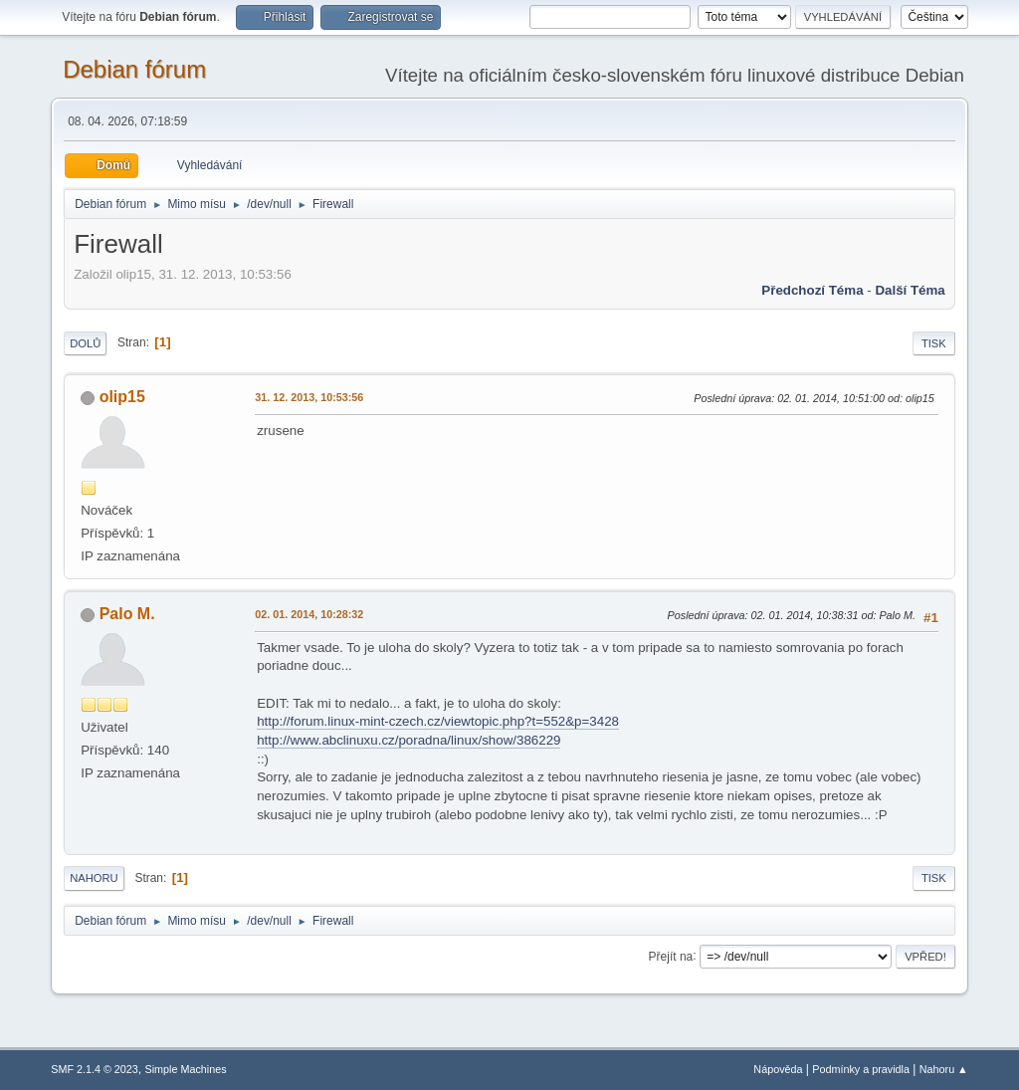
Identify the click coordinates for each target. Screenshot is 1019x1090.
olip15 (122, 396)
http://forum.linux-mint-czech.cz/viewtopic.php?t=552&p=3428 (438, 721)
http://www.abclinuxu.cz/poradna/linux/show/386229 (408, 740)
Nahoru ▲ (943, 1069)
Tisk (933, 343)
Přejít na (671, 956)
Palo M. (127, 613)
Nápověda (777, 1069)
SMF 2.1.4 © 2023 (94, 1069)
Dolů (85, 343)
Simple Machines (186, 1069)
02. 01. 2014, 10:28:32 (309, 614)
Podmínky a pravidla (861, 1069)
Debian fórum (134, 69)
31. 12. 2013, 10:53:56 (309, 397)
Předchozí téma (812, 290)
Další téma (909, 290)
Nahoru (93, 878)
